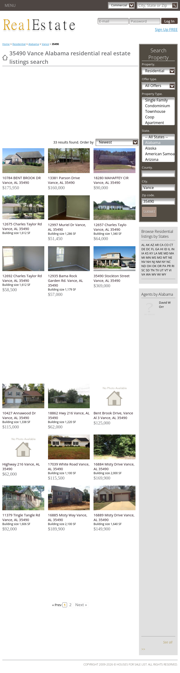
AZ (152, 245)
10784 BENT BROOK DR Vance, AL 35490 (21, 180)
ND (143, 266)
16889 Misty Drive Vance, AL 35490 (114, 517)
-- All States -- (156, 137)
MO (159, 257)
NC (168, 262)
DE (143, 249)
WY (163, 274)
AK (148, 245)
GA (157, 249)
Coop (149, 117)
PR (169, 266)
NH (148, 262)
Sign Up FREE (166, 29)
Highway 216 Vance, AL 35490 (21, 466)
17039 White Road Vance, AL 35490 (69, 466)
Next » (81, 604)
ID (165, 249)
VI (170, 270)
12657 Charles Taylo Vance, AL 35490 (110, 227)
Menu (10, 5)
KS (147, 253)
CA (161, 245)
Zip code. (148, 195)
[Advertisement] (70, 103)
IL (169, 249)
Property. (148, 64)
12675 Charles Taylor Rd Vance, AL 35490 (22, 226)
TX (157, 270)
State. (146, 131)
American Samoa (160, 153)
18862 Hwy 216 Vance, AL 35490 (69, 415)
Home (6, 44)
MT (165, 257)
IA (142, 253)
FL (152, 249)
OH (149, 266)
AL (143, 245)
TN (152, 270)
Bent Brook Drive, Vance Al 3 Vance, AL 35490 (113, 415)
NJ (153, 262)
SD (148, 270)
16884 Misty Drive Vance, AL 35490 (114, 466)
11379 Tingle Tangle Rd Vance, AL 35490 (21, 517)
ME (160, 253)
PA (164, 266)
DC (148, 249)
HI (161, 249)
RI (173, 266)
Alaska (150, 148)
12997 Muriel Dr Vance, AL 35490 (67, 227)
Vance (45, 44)
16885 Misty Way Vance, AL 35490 (67, 517)
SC (143, 270)
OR (159, 266)
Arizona (151, 159)
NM (158, 262)
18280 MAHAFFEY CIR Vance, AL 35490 (111, 180)
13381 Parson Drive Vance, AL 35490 (64, 180)
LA (155, 253)
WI (159, 274)
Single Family (156, 100)
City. (145, 181)
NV (143, 262)
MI (143, 257)
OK (154, 266)
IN (172, 249)
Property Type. (152, 94)
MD (166, 253)
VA (143, 274)
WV (154, 274)
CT (171, 245)
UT (162, 270)
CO (166, 245)
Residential (19, 44)
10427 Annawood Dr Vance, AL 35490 (19, 415)
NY (164, 262)
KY (151, 253)
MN (148, 257)
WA (148, 274)
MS (154, 257)
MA (171, 253)
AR (157, 245)
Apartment (154, 122)
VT (166, 270)
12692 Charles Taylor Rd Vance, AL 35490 (22, 278)
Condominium (157, 105)
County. (147, 167)
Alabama (33, 44)
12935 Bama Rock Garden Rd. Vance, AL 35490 (65, 280)
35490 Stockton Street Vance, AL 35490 (112, 278)
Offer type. (149, 79)
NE (170, 257)
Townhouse (155, 111)
